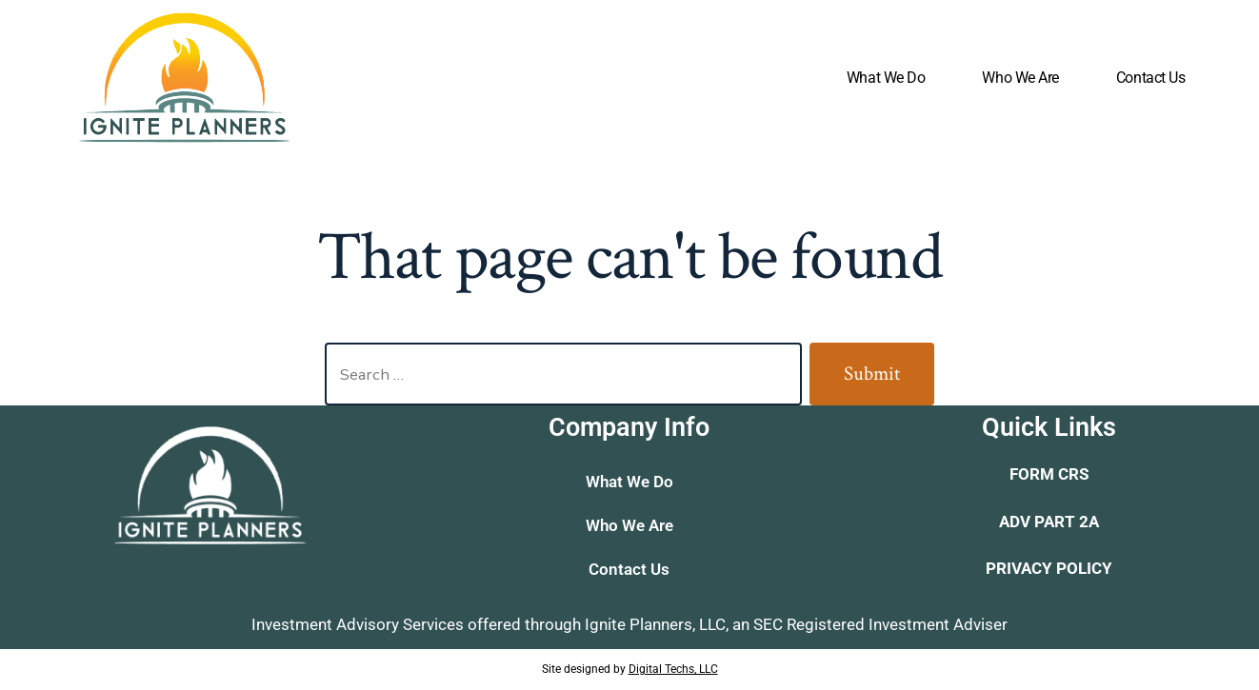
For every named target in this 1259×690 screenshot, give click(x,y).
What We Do (886, 78)
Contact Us (1151, 78)
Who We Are (1020, 78)
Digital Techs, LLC (673, 669)
